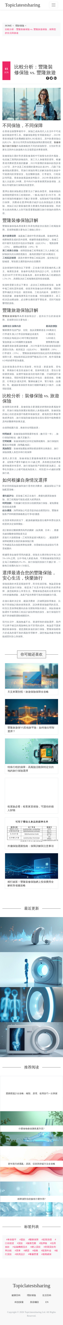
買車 (18, 1250)
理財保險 (19, 25)
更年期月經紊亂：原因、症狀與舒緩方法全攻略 (31, 1164)
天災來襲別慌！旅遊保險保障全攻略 (28, 691)
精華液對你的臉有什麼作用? (31, 1199)
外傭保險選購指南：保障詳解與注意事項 (31, 846)
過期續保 (46, 1254)
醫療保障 (33, 1239)
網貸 (27, 1250)
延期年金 (46, 1250)
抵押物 (43, 1243)
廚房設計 (20, 1254)
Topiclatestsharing (31, 1285)
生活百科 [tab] (46, 1295)
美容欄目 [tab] (34, 1302)
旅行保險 (11, 146)
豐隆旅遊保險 (9, 316)
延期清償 (47, 1239)
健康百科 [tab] (16, 1295)
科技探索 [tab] (19, 1302)
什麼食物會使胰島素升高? (31, 1128)
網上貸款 (36, 1247)
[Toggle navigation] (53, 5)
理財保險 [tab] (31, 1295)
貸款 (20, 1243)
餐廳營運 (33, 1254)
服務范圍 (31, 1243)
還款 (23, 1239)
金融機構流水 (20, 1247)
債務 (36, 1250)
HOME (8, 25)
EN (46, 1302)
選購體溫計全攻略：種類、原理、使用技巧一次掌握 (31, 1093)
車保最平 (11, 1239)
